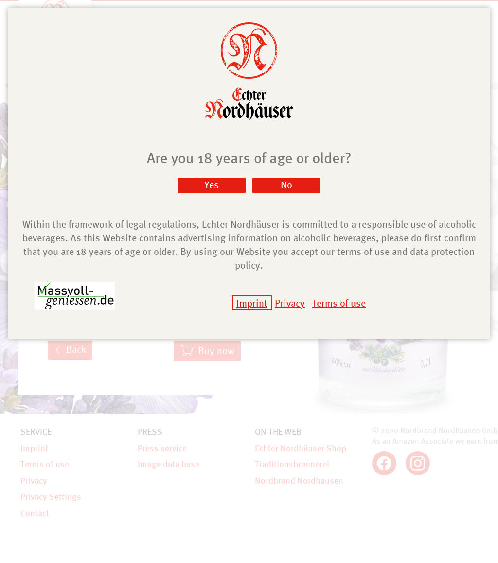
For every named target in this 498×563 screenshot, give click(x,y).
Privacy (290, 303)
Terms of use (339, 303)
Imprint (251, 303)
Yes (211, 184)
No (286, 184)
